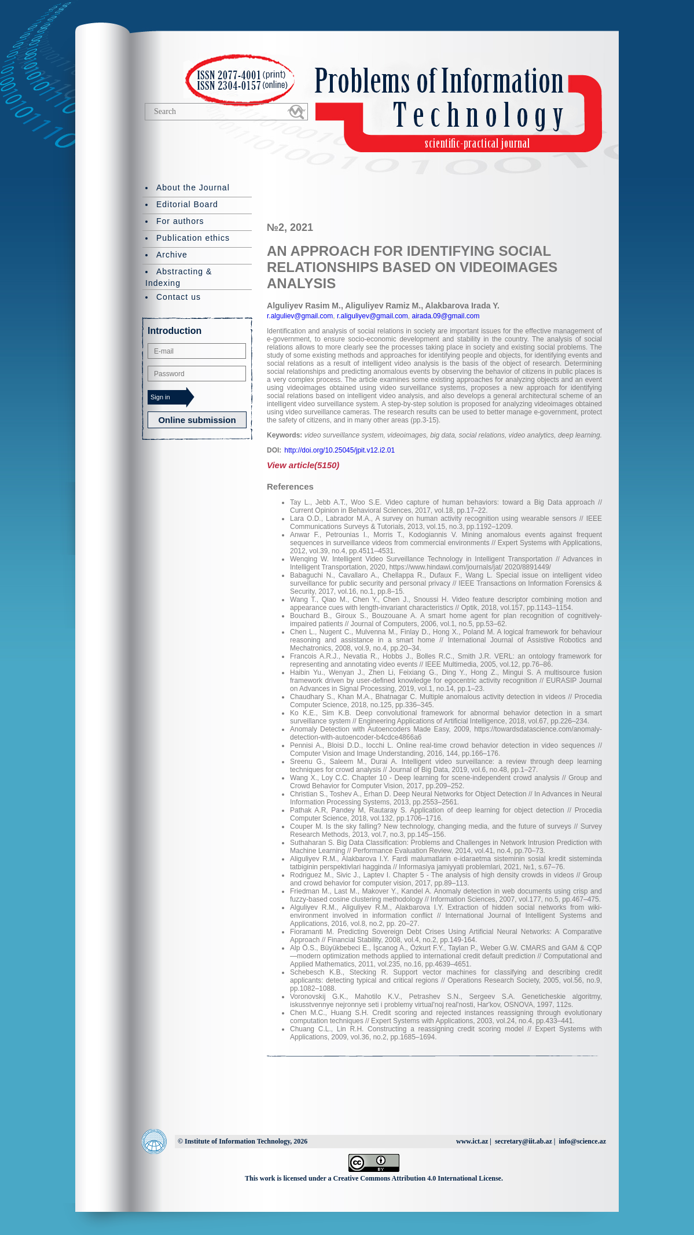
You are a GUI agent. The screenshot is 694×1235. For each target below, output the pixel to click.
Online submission (197, 420)
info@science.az (582, 1141)
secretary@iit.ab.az (523, 1141)
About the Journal (193, 187)
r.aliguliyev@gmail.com (371, 316)
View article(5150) (303, 465)
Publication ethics (193, 237)
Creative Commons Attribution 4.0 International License (417, 1178)
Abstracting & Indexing (178, 277)
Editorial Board (187, 204)
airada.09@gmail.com (444, 316)
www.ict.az (472, 1141)
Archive (172, 254)
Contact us (178, 297)
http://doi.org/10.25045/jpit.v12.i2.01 (339, 450)
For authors (180, 221)
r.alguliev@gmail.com (300, 316)
